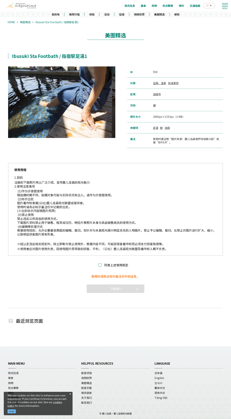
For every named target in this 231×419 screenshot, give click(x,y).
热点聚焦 (13, 388)
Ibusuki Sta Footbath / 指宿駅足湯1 (57, 22)
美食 (10, 378)
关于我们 (86, 398)
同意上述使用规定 (116, 265)
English (159, 378)
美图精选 (159, 14)
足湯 (155, 127)
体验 (92, 14)
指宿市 (157, 94)
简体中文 (160, 393)
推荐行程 (74, 14)
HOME (11, 22)
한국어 (158, 383)
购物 (10, 383)
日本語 (158, 373)
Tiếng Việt (161, 398)
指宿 (167, 127)
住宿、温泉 (159, 83)
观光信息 (13, 373)
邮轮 (177, 14)
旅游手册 (86, 388)
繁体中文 (160, 388)
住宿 (121, 14)
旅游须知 (86, 373)
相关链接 (86, 393)
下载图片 (115, 289)
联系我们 (86, 402)
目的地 (56, 14)
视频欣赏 (139, 14)
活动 (106, 14)
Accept (11, 411)
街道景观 (173, 83)
